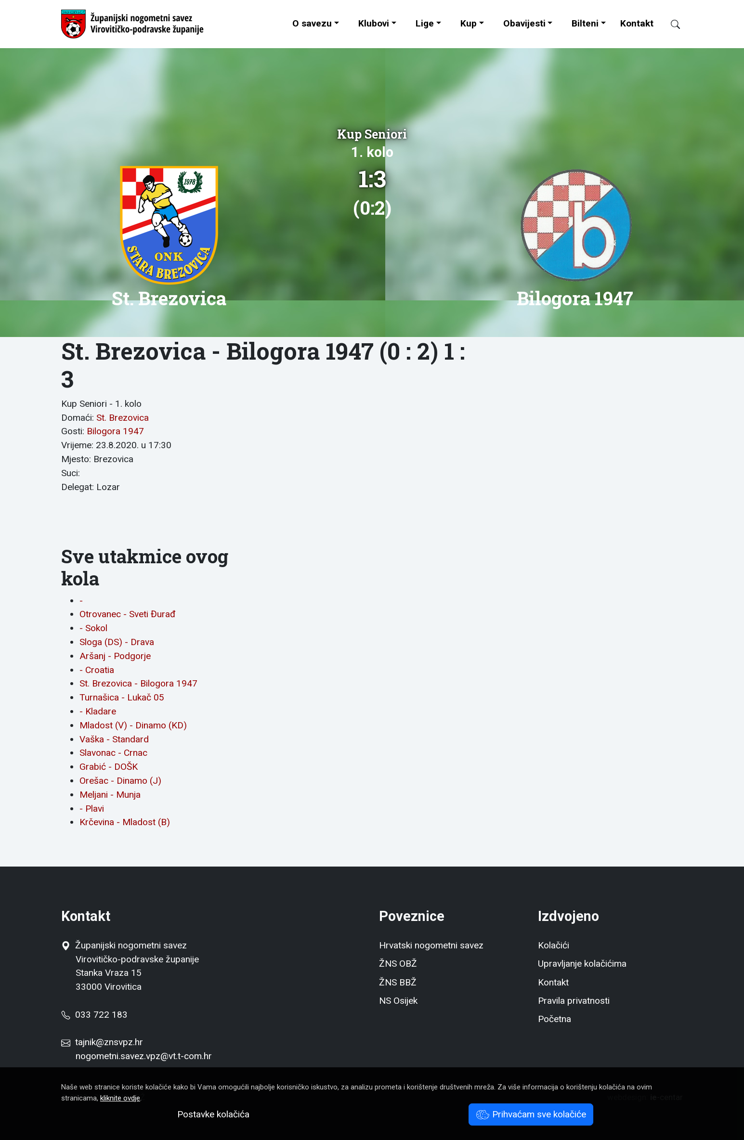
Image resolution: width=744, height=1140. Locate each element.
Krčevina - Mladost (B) (124, 822)
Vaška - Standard (114, 739)
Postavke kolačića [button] (213, 1114)
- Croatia (96, 669)
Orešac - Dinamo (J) (120, 780)
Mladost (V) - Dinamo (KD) (133, 725)
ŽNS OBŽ (398, 963)
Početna (554, 1018)
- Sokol (93, 628)
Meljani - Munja (110, 794)
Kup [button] (468, 23)
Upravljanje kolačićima (582, 963)
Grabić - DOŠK (108, 766)
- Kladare (97, 711)
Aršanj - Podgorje (115, 655)
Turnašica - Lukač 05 (121, 697)
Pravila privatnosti (574, 1000)
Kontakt (636, 23)
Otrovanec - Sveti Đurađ (127, 614)
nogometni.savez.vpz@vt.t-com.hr (144, 1056)
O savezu (312, 23)
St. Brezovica (122, 417)
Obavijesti (524, 23)
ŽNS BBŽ (398, 982)
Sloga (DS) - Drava (116, 642)
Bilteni (585, 23)
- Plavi (91, 808)
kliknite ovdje (120, 1098)
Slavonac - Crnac (113, 752)
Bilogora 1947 (115, 431)
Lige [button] (425, 23)
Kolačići (553, 945)
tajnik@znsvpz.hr (109, 1042)
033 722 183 (94, 1014)
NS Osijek (398, 1000)
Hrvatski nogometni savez (431, 945)
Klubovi (373, 23)
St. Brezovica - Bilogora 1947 (138, 683)
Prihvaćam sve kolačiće (531, 1114)
